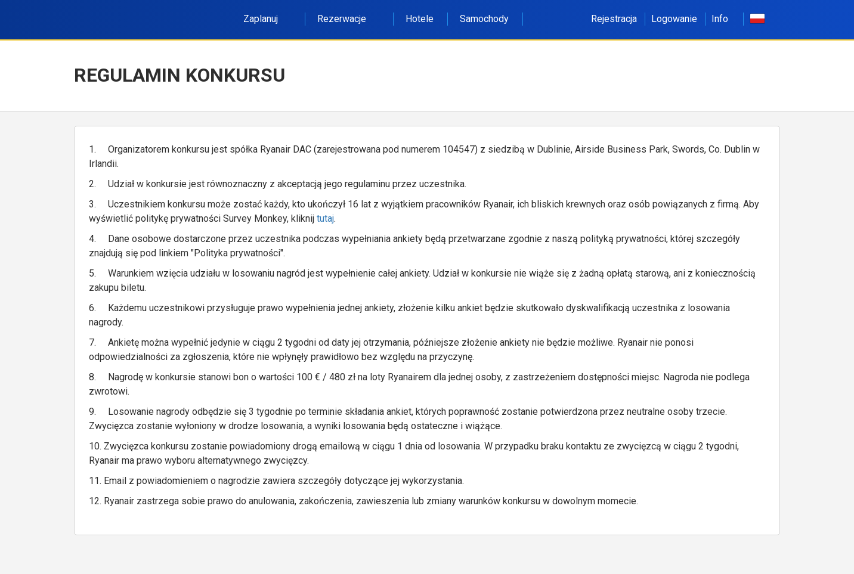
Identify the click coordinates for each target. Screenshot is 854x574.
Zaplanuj (267, 18)
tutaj (325, 218)
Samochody (484, 18)
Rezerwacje (348, 18)
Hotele (420, 18)
